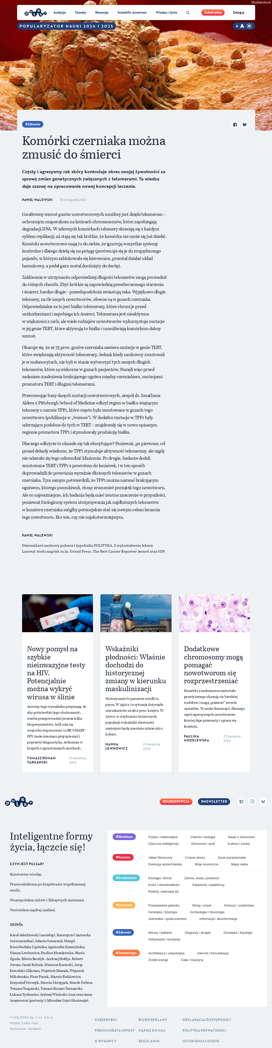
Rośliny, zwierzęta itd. (163, 891)
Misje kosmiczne (206, 864)
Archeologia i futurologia (207, 912)
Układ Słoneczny (160, 857)
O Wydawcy (105, 1041)
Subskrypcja (177, 801)
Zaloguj (238, 12)
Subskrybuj (213, 12)
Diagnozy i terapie (198, 933)
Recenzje (101, 12)
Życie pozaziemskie (232, 857)
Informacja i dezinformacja (218, 919)
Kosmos (124, 857)
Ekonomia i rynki (203, 844)
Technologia (127, 952)
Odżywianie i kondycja (164, 939)
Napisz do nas (152, 1030)
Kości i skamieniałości (164, 885)
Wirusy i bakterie (160, 933)
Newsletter (215, 801)
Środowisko (127, 877)
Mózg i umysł (201, 905)
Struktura (125, 836)
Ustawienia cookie (200, 1041)
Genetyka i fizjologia (162, 912)
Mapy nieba (239, 864)
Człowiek (125, 905)
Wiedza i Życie (166, 12)
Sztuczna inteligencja (163, 844)
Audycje (60, 12)
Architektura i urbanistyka (166, 953)
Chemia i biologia (202, 837)
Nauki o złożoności (241, 837)
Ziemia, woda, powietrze (201, 878)
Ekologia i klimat (160, 878)
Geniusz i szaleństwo (239, 905)
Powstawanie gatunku (164, 905)
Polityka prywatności (204, 1030)
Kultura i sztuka (239, 844)
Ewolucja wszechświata (165, 864)
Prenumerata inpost (115, 1030)
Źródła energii (158, 960)
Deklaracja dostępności (206, 1019)
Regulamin (149, 1041)
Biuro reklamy (153, 1019)
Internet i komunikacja (213, 953)
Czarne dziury (195, 857)
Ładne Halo (30, 1023)
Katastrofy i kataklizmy (208, 885)
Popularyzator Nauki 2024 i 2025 (67, 26)
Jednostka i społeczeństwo (167, 919)
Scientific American (132, 12)
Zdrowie (34, 124)
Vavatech (34, 1029)
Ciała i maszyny (192, 960)
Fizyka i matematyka (163, 837)
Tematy (80, 12)
